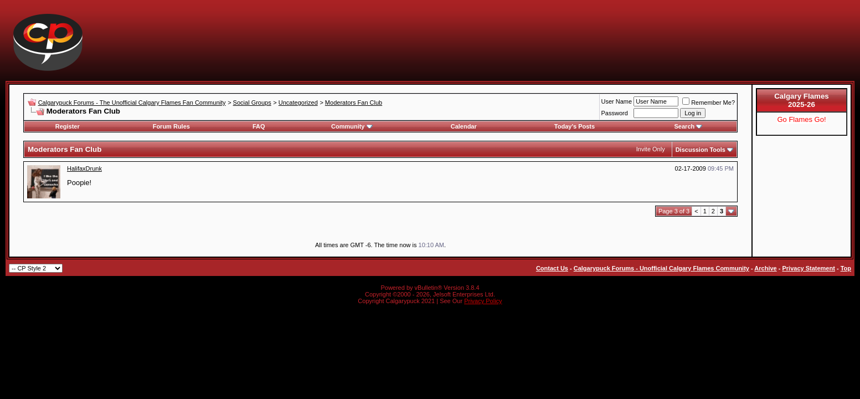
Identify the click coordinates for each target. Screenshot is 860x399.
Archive (765, 268)
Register (67, 126)
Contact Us (552, 268)
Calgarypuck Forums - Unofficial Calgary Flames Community (661, 268)
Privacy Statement (808, 268)
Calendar (464, 126)
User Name (616, 101)
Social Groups (252, 102)
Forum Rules (171, 126)
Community (352, 126)
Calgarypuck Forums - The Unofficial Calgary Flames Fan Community (132, 102)
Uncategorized (298, 102)
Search (688, 126)
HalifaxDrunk (84, 168)
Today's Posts (574, 126)
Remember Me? (708, 102)
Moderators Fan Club (353, 102)
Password (614, 113)
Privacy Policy (483, 301)
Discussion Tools (700, 149)
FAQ (259, 126)
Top (846, 268)
